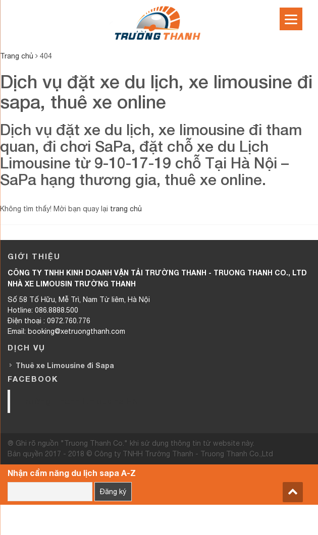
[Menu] (291, 19)
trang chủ (126, 209)
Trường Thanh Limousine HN (79, 401)
